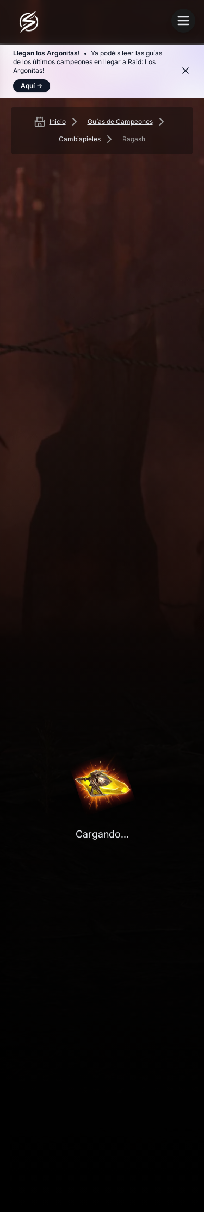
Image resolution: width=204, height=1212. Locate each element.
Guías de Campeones (120, 121)
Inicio (58, 121)
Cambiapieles (80, 139)
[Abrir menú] (183, 21)
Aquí (31, 86)
